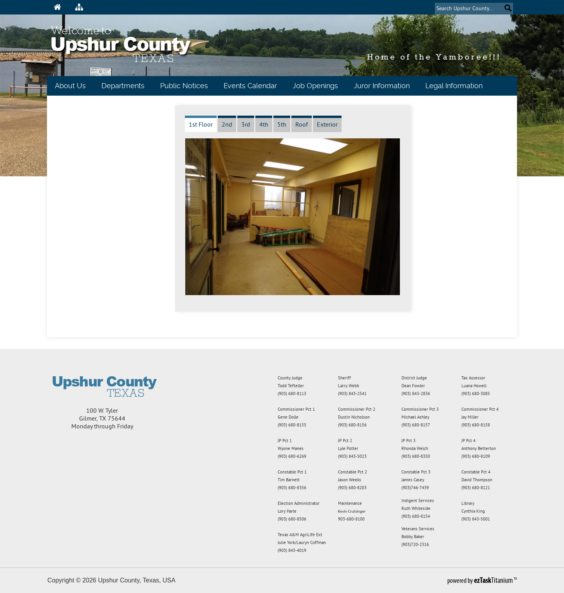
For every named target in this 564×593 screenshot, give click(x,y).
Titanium (494, 580)
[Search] (468, 9)
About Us (70, 86)
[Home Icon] (57, 7)
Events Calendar (250, 86)
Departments (123, 86)
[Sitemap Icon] (79, 7)
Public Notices (184, 86)
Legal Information (454, 86)
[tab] (201, 124)
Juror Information (382, 86)
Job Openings (315, 86)
